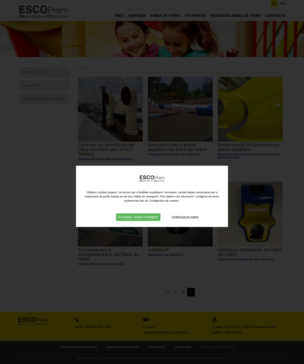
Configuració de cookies (185, 220)
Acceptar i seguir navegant (138, 221)
